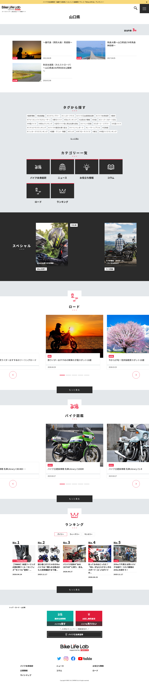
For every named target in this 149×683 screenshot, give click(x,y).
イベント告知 (86, 123)
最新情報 (31, 116)
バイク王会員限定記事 (86, 116)
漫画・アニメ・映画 (58, 131)
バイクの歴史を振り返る (58, 127)
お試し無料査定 (89, 621)
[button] (13, 375)
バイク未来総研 (102, 116)
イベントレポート (77, 127)
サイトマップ (25, 675)
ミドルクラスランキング (37, 127)
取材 (113, 116)
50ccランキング (71, 120)
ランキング (62, 193)
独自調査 (41, 116)
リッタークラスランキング (38, 131)
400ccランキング (46, 123)
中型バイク (32, 123)
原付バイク (58, 120)
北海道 (105, 127)
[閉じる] (146, 2)
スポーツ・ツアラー (102, 123)
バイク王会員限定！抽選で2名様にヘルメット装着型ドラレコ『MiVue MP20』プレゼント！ (73, 2)
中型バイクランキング (108, 131)
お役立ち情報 (86, 169)
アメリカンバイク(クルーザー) (39, 120)
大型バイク (117, 123)
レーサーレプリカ (93, 127)
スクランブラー (53, 116)
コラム (111, 169)
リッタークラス (68, 116)
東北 (95, 131)
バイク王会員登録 (74, 633)
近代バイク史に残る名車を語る (67, 123)
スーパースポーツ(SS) (108, 120)
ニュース (62, 169)
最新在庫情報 (60, 621)
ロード (38, 193)
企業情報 (24, 670)
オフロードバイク (83, 131)
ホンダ (71, 131)
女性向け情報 (85, 120)
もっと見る (75, 139)
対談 (95, 120)
